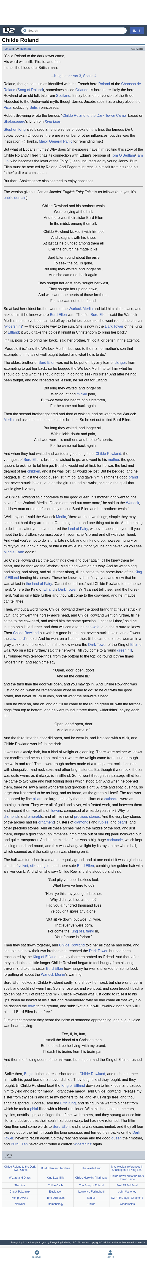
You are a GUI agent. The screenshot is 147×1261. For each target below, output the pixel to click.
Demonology (55, 1204)
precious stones (87, 816)
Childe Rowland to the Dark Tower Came (127, 1177)
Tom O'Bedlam (123, 155)
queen (117, 1138)
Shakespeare (14, 121)
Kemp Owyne (20, 1197)
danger (120, 362)
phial (34, 1109)
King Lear (52, 121)
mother (113, 460)
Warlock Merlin (53, 974)
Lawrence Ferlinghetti (91, 1191)
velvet (23, 866)
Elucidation (56, 1191)
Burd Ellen (58, 315)
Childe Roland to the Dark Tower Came (94, 115)
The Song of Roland (91, 1185)
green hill (124, 650)
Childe (18, 633)
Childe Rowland (108, 454)
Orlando (81, 90)
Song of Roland (30, 90)
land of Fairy (78, 529)
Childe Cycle (55, 1185)
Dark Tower (114, 326)
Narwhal (20, 1204)
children (33, 471)
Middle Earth (14, 552)
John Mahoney (127, 1191)
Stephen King (15, 129)
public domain (15, 198)
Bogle (28, 1074)
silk (32, 866)
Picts (8, 107)
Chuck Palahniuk (20, 1191)
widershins (13, 326)
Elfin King (68, 1103)
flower (55, 811)
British (35, 107)
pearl (121, 822)
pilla (36, 799)
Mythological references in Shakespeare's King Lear (127, 1168)
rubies (103, 822)
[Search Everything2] (74, 30)
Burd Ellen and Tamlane (55, 1168)
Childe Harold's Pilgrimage (91, 1177)
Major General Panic (55, 141)
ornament (46, 822)
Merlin (88, 309)
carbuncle (115, 840)
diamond (11, 816)
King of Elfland (82, 931)
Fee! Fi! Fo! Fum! (127, 1185)
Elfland (13, 332)
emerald (34, 816)
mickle (82, 394)
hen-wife (92, 627)
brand (133, 477)
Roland (104, 84)
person (9, 48)
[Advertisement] (73, 12)
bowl (31, 1006)
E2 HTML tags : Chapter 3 (127, 1197)
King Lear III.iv (56, 1177)
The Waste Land (91, 1168)
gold (47, 866)
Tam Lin (91, 1197)
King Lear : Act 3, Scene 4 (75, 76)
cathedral (111, 799)
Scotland (63, 96)
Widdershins (127, 1204)
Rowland (31, 633)
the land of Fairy (39, 584)
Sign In (137, 30)
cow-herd (17, 639)
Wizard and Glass (20, 1177)
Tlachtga (25, 48)
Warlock (75, 309)
